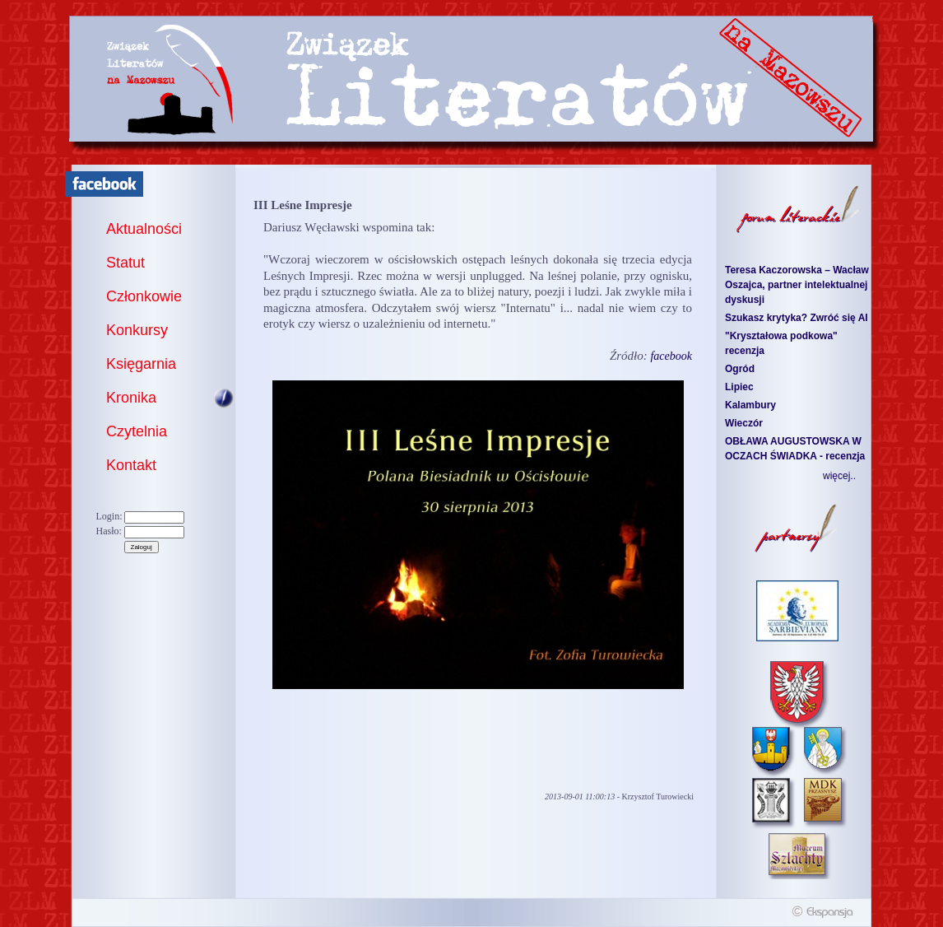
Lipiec (739, 387)
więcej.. (839, 476)
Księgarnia (141, 364)
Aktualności (144, 229)
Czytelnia (136, 431)
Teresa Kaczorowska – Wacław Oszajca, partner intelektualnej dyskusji (797, 284)
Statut (125, 262)
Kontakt (131, 465)
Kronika (131, 397)
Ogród (740, 369)
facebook (671, 356)
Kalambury (750, 405)
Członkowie (144, 296)
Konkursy (137, 330)
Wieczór (744, 423)
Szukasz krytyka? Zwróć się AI (796, 318)
